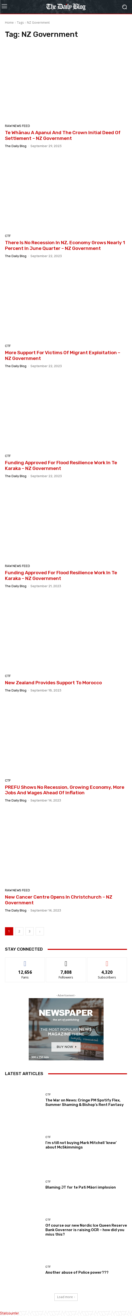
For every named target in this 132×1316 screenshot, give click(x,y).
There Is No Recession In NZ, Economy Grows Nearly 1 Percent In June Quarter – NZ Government (65, 245)
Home (9, 22)
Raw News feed (17, 125)
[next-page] (40, 931)
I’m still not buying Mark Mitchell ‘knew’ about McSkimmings (81, 1145)
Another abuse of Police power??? (77, 1272)
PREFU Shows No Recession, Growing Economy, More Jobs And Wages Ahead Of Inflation (64, 790)
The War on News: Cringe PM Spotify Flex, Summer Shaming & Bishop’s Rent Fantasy (84, 1102)
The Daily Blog (15, 146)
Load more (66, 1297)
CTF (8, 235)
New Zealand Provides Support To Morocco (53, 683)
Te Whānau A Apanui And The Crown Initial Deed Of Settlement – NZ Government (63, 135)
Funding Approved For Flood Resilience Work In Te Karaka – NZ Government (61, 465)
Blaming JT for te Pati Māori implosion (80, 1187)
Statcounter (9, 1313)
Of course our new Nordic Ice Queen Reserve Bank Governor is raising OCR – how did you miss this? (86, 1230)
